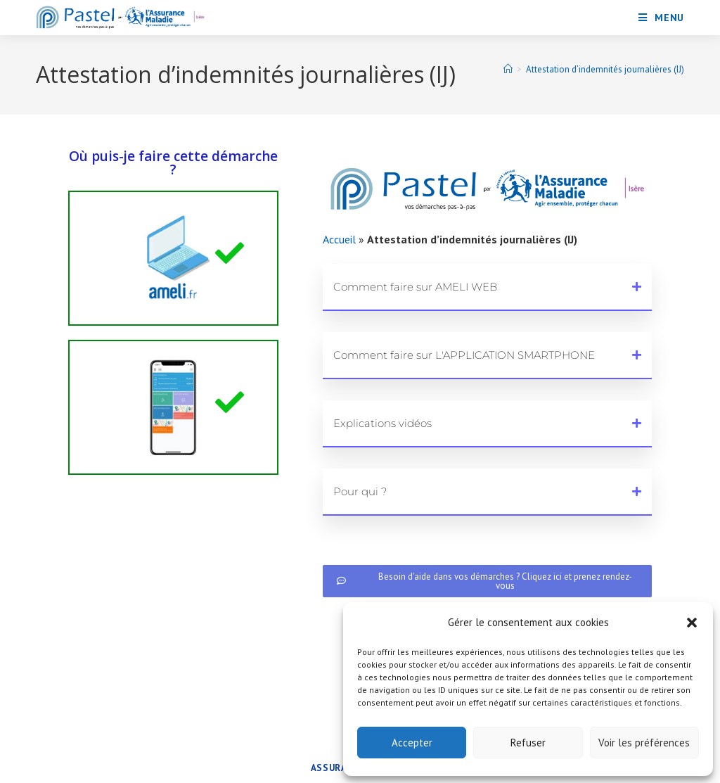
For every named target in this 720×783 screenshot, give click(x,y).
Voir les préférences (644, 742)
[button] (692, 623)
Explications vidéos (382, 423)
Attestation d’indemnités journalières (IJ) (605, 69)
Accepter (412, 742)
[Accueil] (508, 69)
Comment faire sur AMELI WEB (415, 286)
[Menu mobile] (661, 17)
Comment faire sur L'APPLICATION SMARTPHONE (464, 355)
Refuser (528, 742)
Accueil (339, 239)
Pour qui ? (360, 491)
